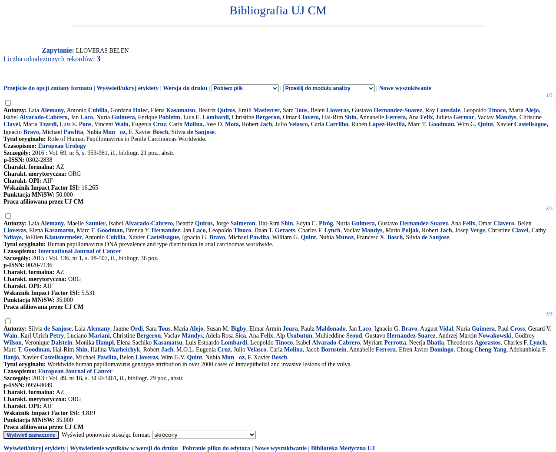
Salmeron (242, 223)
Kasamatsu (180, 110)
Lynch (332, 230)
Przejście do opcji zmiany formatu (48, 88)
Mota (232, 124)
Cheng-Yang (490, 349)
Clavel (11, 124)
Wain (122, 124)
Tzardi (47, 124)
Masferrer (266, 110)
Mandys (505, 117)
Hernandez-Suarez (398, 110)
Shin (350, 117)
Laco (86, 117)
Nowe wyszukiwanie (405, 88)
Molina (193, 124)
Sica (240, 335)
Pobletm (169, 117)
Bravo (31, 132)
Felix (426, 117)
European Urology (62, 146)
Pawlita (73, 132)
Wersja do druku (185, 88)
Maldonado (330, 328)
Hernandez (166, 230)
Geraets (285, 230)
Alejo (532, 110)
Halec (140, 110)
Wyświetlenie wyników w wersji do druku (124, 448)
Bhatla (435, 342)
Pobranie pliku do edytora (216, 448)
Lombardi (215, 117)
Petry (57, 335)
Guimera (123, 117)
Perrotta (395, 342)
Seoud (354, 335)
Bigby (238, 328)
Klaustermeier (63, 237)
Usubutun (299, 335)
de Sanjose (200, 132)
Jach (266, 124)
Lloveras (337, 110)
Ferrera (396, 117)
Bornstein (333, 349)
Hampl (105, 342)
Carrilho (337, 124)
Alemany (52, 110)
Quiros (226, 110)
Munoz (344, 237)
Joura (290, 328)
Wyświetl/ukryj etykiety (127, 88)
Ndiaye (12, 237)
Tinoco (497, 110)
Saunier (96, 223)
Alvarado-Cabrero (44, 117)
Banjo (11, 357)
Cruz (159, 124)
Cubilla (97, 110)
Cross (517, 328)
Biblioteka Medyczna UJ (343, 448)
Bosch (161, 132)
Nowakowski (494, 335)
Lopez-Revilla (387, 124)
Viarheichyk (124, 349)
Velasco (298, 124)
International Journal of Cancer (80, 251)
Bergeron (268, 117)
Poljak (410, 230)
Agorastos (487, 342)
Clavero (308, 117)
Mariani (99, 335)
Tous (301, 110)
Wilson (12, 342)
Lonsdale (448, 110)
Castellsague (530, 124)
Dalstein (62, 342)
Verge (477, 230)
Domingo (441, 349)
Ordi (136, 328)
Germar (463, 117)
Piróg (326, 223)
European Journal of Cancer (75, 371)
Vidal (446, 328)
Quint (485, 124)
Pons (85, 124)
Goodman (441, 124)
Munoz (114, 132)
